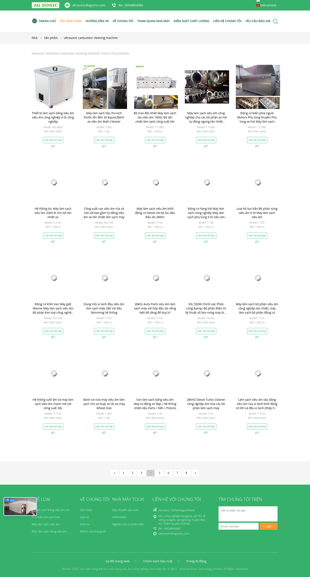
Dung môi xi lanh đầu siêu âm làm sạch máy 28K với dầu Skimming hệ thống (104, 308)
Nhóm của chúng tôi (93, 531)
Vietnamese (268, 5)
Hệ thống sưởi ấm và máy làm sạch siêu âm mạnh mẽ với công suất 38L (53, 404)
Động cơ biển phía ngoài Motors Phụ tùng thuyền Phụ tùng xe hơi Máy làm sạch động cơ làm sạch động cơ (257, 119)
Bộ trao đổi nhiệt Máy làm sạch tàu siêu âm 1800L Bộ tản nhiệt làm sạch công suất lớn (155, 117)
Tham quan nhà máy (153, 21)
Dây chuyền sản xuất (125, 510)
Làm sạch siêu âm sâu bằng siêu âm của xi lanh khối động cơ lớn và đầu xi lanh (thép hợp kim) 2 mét (257, 406)
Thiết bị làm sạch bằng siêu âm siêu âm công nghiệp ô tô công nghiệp (53, 117)
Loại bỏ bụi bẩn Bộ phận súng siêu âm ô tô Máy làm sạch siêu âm (257, 213)
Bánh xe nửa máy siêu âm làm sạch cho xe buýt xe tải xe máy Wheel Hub (104, 404)
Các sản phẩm (71, 21)
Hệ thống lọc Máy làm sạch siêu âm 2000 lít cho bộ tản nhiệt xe (53, 213)
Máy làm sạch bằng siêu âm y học (53, 531)
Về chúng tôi (123, 21)
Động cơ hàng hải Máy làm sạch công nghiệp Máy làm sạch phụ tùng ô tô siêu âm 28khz (205, 215)
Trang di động (196, 561)
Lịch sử (84, 517)
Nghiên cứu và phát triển (128, 524)
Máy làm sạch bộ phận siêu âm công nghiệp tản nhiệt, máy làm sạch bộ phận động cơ (257, 308)
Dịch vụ (84, 524)
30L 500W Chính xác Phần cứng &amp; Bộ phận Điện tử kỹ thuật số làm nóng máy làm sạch (206, 310)
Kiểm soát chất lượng (191, 21)
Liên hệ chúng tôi (227, 21)
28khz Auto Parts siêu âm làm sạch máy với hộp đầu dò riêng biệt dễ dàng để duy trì (155, 308)
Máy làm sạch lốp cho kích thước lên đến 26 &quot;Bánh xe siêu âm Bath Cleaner (104, 117)
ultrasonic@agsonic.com (88, 5)
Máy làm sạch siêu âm (46, 524)
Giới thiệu (86, 510)
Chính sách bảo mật (158, 561)
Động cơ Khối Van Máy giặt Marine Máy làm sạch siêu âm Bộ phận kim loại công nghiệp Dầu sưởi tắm (53, 310)
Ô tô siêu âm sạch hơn (46, 517)
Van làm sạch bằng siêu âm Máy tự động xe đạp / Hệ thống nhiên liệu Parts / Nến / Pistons (155, 404)
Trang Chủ (44, 21)
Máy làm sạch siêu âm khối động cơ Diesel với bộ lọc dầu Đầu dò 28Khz (155, 213)
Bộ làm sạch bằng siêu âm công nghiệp (56, 510)
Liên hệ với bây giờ (53, 140)
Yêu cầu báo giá (257, 21)
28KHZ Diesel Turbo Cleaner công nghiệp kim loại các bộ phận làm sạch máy (206, 404)
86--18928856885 (131, 5)
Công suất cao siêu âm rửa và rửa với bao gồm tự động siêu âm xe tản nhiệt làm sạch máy (103, 213)
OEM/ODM (119, 517)
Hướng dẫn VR (97, 21)
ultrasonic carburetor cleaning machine (91, 38)
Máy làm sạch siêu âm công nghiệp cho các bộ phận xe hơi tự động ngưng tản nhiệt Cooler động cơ (206, 119)
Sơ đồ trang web (118, 561)
